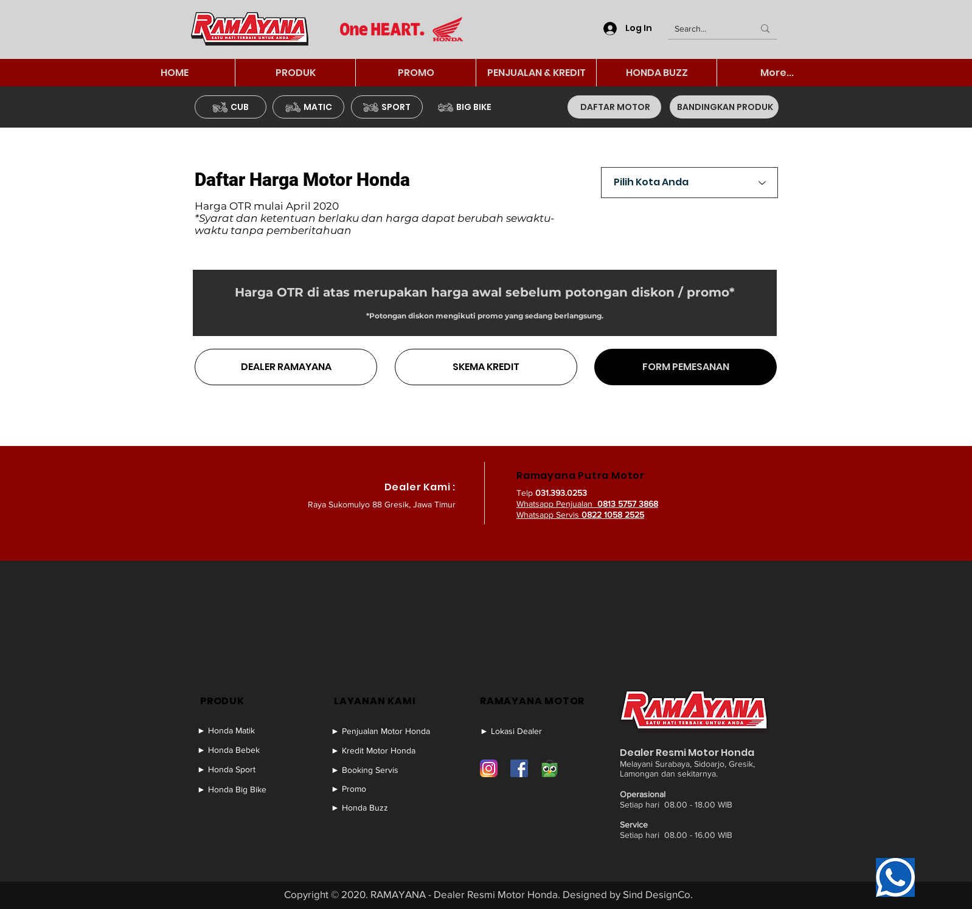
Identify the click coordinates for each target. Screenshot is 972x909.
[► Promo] (385, 789)
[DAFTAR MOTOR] (614, 106)
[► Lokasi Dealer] (526, 731)
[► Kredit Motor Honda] (385, 750)
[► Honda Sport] (243, 769)
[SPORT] (387, 106)
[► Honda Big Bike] (243, 789)
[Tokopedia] (549, 768)
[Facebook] (519, 768)
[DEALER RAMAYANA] (286, 367)
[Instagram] (489, 768)
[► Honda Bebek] (243, 750)
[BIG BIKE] (465, 106)
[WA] (895, 877)
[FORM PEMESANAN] (685, 367)
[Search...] (705, 29)
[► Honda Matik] (243, 730)
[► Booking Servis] (385, 770)
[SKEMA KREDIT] (486, 367)
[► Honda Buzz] (385, 807)
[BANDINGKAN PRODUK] (724, 106)
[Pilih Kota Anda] (689, 182)
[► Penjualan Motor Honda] (385, 731)
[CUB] (230, 106)
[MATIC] (308, 106)
